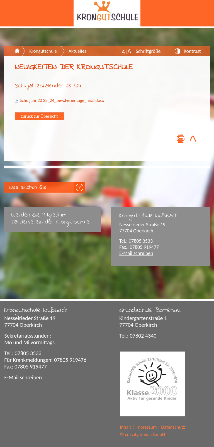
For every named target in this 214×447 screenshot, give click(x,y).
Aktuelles (77, 51)
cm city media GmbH (145, 434)
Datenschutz (173, 427)
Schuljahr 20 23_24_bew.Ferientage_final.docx (62, 100)
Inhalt (125, 427)
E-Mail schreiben (136, 253)
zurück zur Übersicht (39, 116)
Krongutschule (43, 51)
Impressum (146, 427)
